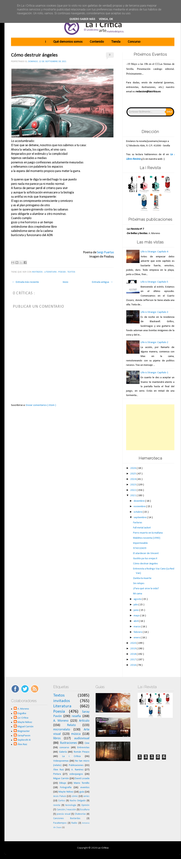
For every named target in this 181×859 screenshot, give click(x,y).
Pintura (57, 774)
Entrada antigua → (102, 282)
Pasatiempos (60, 823)
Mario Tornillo (81, 783)
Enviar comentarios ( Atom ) (41, 405)
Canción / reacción (66, 809)
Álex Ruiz (22, 744)
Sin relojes (138, 583)
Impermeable (140, 543)
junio (136, 610)
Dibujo (62, 783)
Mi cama (137, 593)
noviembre (140, 506)
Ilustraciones (68, 743)
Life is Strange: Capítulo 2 (154, 342)
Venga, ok (106, 19)
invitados (37, 272)
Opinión (85, 805)
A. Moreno (23, 709)
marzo (137, 626)
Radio (74, 823)
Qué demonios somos (67, 42)
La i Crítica (22, 718)
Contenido (97, 42)
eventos (84, 787)
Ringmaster (23, 731)
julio (136, 604)
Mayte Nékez (24, 722)
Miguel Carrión (25, 726)
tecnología (70, 805)
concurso (64, 747)
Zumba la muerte (142, 578)
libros (57, 738)
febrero (138, 632)
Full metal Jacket (142, 527)
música (76, 734)
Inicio (65, 282)
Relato (71, 725)
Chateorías (80, 814)
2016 (133, 665)
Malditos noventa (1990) (146, 538)
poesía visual (63, 814)
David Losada (82, 778)
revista (56, 805)
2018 (133, 654)
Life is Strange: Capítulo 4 (154, 251)
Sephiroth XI (24, 740)
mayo (137, 615)
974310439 (139, 548)
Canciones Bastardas (66, 818)
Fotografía (65, 787)
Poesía (62, 272)
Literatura (50, 272)
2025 (133, 473)
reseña (76, 716)
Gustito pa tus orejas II (145, 558)
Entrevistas (83, 747)
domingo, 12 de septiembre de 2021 (47, 61)
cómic (75, 796)
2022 (133, 490)
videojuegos (76, 774)
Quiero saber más (82, 19)
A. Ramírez (77, 769)
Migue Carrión (61, 778)
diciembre (139, 501)
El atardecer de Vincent (146, 553)
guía (81, 791)
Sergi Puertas (105, 252)
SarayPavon (23, 735)
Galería (63, 752)
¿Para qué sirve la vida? (146, 588)
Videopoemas (61, 761)
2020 (133, 643)
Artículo (84, 721)
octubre (138, 512)
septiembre (140, 517)
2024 (133, 479)
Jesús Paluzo (59, 796)
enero (137, 637)
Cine (87, 743)
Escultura (84, 809)
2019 (133, 648)
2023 (133, 484)
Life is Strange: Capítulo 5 (154, 282)
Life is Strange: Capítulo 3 (154, 312)
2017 (133, 659)
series (86, 796)
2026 (133, 468)
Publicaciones (76, 765)
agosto (138, 599)
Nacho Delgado (78, 800)
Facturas (137, 522)
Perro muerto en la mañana (148, 533)
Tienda (115, 42)
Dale (169, 111)
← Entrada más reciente (25, 282)
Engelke (21, 713)
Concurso (134, 42)
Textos (71, 272)
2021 (133, 495)
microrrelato (61, 729)
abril (136, 621)
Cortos (61, 800)
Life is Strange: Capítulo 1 (154, 372)
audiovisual (81, 738)
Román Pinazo (82, 752)
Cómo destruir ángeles (34, 55)
